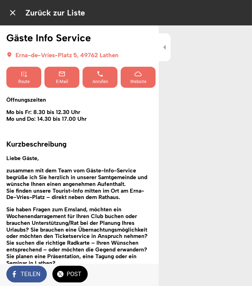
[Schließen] (12, 12)
